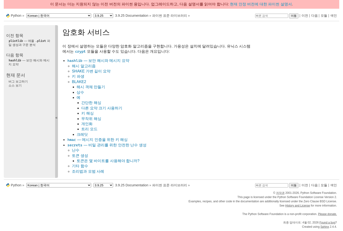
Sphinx (324, 226)
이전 (305, 15)
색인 (333, 15)
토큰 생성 (80, 156)
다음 (314, 15)
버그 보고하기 (18, 81)
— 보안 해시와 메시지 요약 (98, 61)
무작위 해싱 (91, 119)
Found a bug (327, 222)
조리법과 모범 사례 (88, 171)
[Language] (58, 15)
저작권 (280, 193)
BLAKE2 (79, 82)
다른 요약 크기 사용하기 (101, 108)
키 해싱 (87, 113)
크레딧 (82, 134)
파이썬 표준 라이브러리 (169, 15)
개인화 (87, 124)
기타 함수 (80, 166)
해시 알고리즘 (83, 66)
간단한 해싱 (91, 103)
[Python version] (103, 15)
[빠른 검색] (271, 16)
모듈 (324, 15)
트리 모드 (89, 129)
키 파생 (78, 76)
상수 (80, 92)
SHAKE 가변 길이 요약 (91, 71)
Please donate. (327, 214)
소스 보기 (15, 85)
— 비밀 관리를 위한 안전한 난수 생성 (106, 145)
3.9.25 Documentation (131, 15)
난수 (75, 150)
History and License (297, 205)
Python (16, 15)
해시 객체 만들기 (91, 87)
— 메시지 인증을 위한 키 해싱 (97, 140)
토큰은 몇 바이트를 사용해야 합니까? (108, 161)
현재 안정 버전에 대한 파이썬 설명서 (261, 4)
